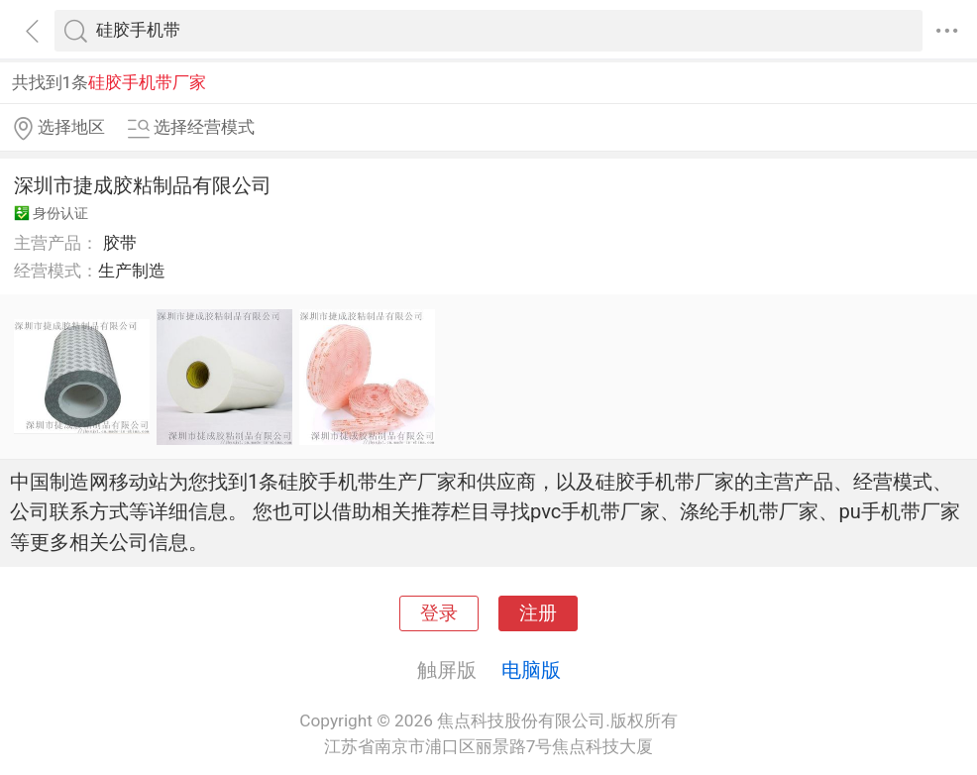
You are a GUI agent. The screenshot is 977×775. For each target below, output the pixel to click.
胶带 (120, 243)
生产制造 (131, 270)
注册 (538, 613)
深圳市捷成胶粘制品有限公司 (142, 185)
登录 (439, 613)
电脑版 (531, 670)
